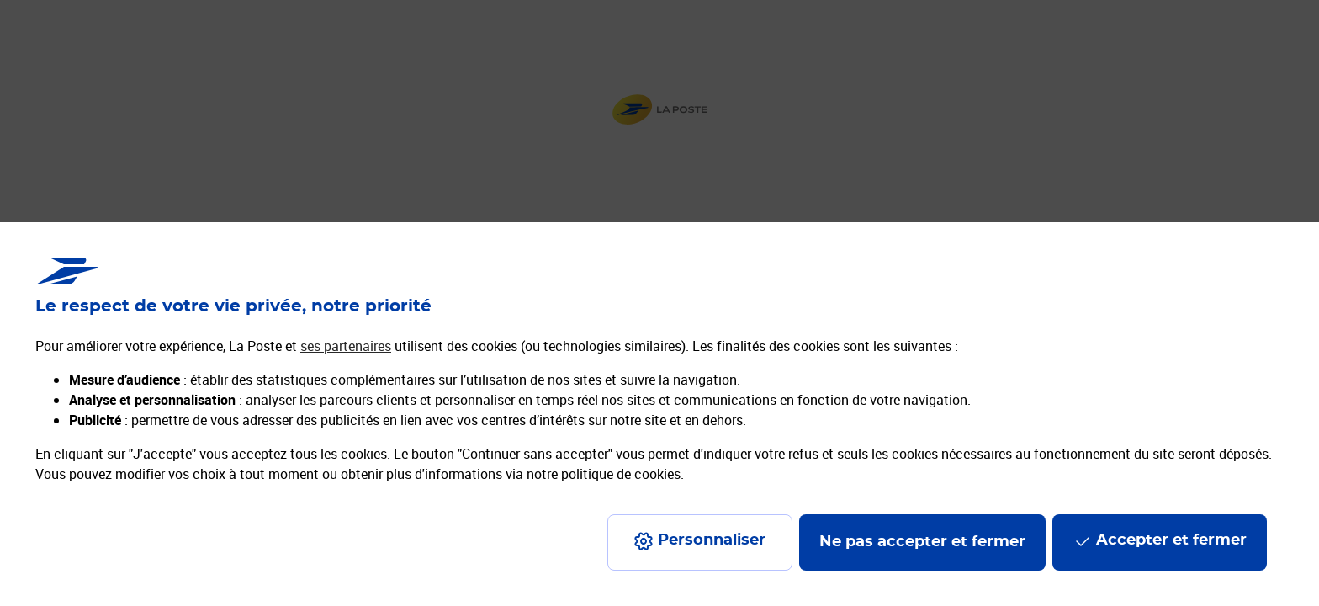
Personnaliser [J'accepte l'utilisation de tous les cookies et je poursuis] (711, 540)
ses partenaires (345, 346)
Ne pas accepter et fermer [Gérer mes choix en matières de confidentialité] (922, 542)
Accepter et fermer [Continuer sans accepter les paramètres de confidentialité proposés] (1171, 540)
